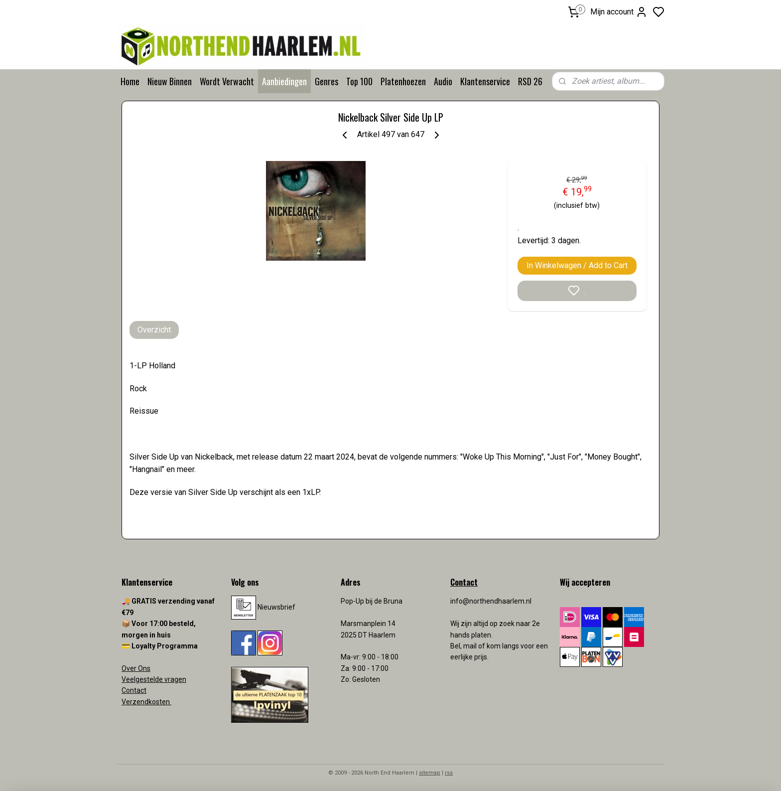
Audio (443, 81)
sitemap (429, 773)
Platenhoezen (403, 81)
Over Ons (136, 668)
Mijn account (619, 12)
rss (449, 773)
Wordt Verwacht (227, 81)
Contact (134, 690)
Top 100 (359, 81)
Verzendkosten (146, 702)
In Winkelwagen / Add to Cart (577, 265)
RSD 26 (530, 81)
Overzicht (154, 329)
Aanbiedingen (284, 81)
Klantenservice (485, 81)
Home (130, 81)
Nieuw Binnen (169, 81)
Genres (326, 81)
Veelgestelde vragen (154, 679)
